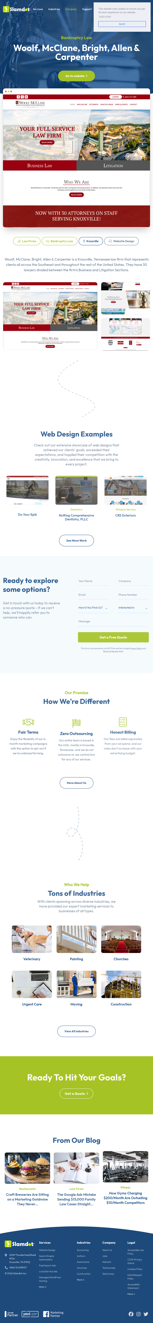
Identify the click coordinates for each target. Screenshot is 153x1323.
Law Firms (27, 241)
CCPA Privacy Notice (134, 1261)
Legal (131, 1242)
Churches (82, 1267)
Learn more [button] (105, 16)
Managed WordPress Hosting (50, 1279)
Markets (106, 1261)
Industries (54, 9)
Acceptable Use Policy (135, 1252)
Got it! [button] (122, 24)
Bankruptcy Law (59, 241)
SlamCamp (108, 1273)
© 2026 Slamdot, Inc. (16, 1273)
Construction (84, 1273)
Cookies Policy (134, 1269)
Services (38, 9)
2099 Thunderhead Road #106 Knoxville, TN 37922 (20, 1258)
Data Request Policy (134, 1276)
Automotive (83, 1261)
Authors (81, 1255)
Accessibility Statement (133, 1286)
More (42, 1286)
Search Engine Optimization (46, 1257)
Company (71, 9)
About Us (107, 1250)
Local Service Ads (48, 1271)
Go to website (76, 76)
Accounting (83, 1250)
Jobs (104, 1255)
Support (87, 9)
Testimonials (108, 1267)
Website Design (121, 241)
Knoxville (91, 241)
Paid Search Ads (47, 1265)
